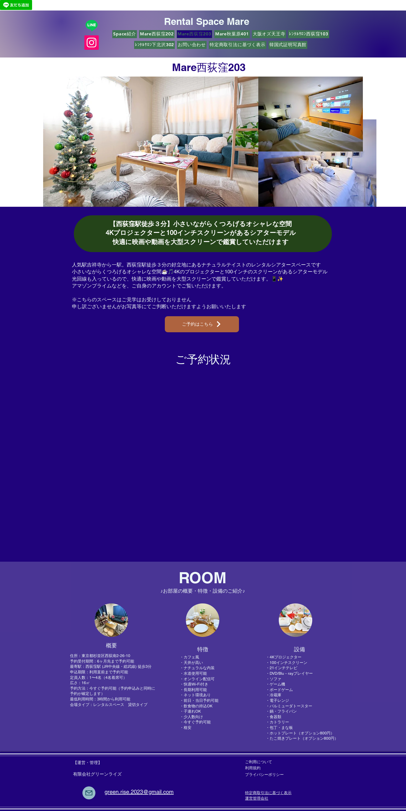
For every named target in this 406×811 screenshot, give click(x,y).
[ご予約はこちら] (202, 324)
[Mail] (88, 792)
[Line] (91, 25)
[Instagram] (91, 42)
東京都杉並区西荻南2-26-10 (106, 655)
